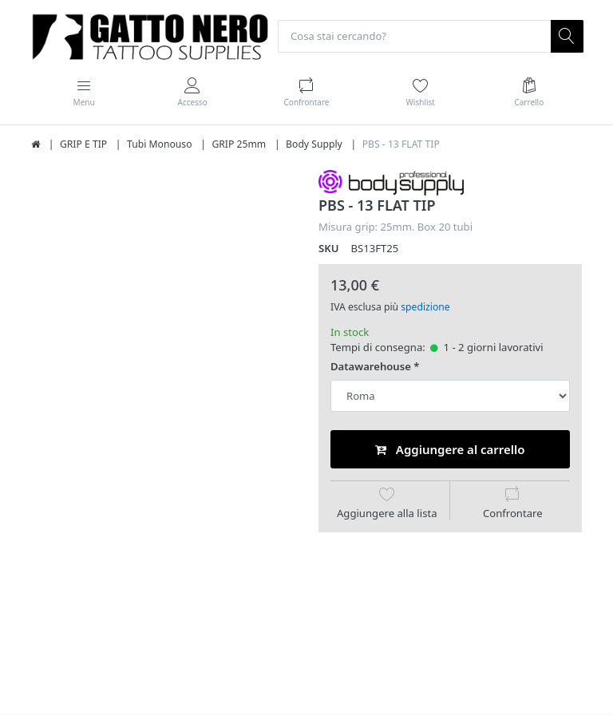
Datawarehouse (370, 367)
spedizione (425, 307)
